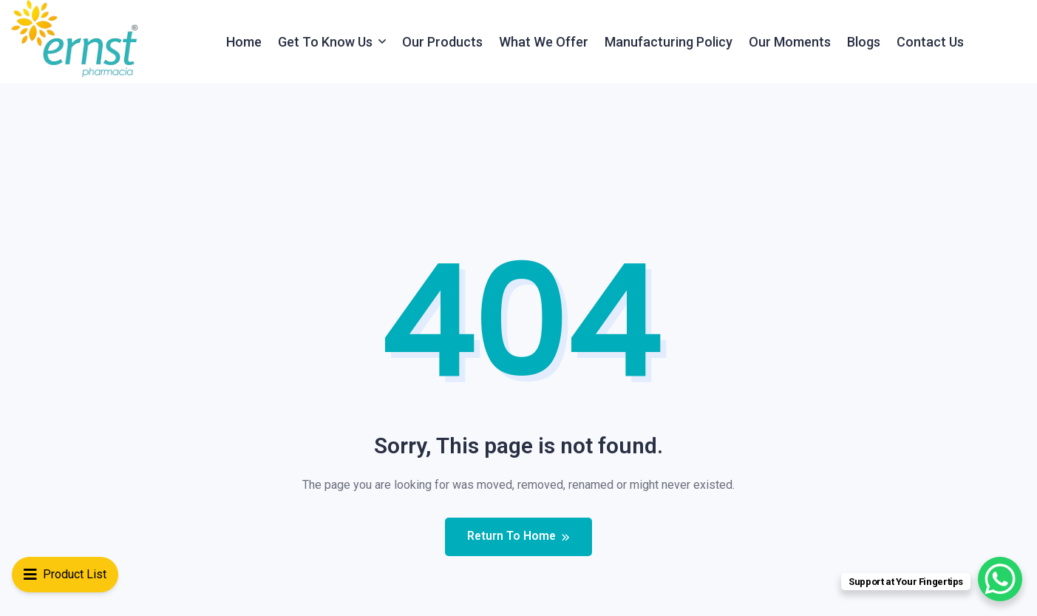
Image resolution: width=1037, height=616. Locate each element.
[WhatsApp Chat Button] (1000, 579)
